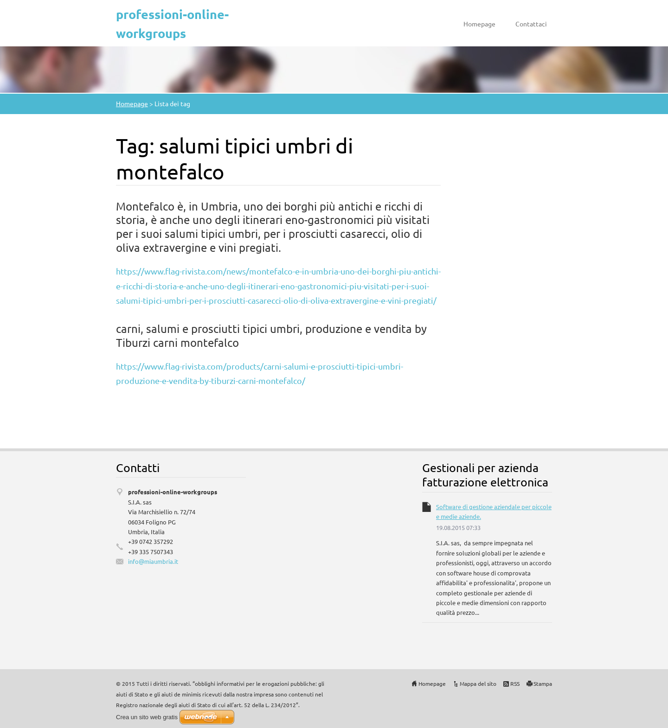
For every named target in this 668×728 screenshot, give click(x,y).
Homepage (479, 23)
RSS (515, 683)
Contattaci (531, 23)
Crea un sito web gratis (147, 717)
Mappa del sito (478, 683)
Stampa (542, 683)
